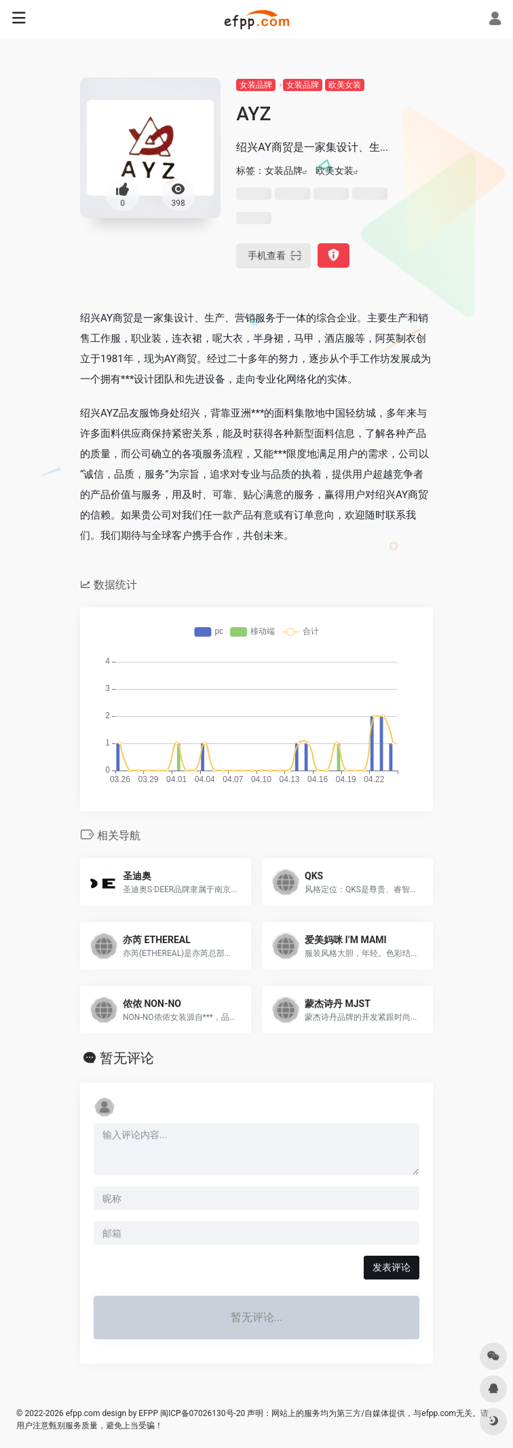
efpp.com (83, 1413)
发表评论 (392, 1267)
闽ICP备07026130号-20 (201, 1413)
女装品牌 (256, 85)
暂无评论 (127, 1058)
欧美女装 (344, 85)
